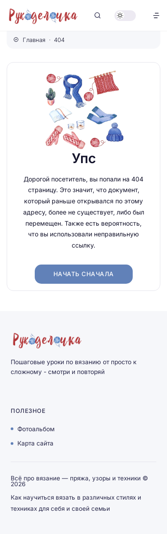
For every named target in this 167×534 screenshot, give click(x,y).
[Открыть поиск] (97, 15)
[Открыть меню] (156, 15)
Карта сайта (35, 443)
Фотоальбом (36, 428)
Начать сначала (83, 274)
